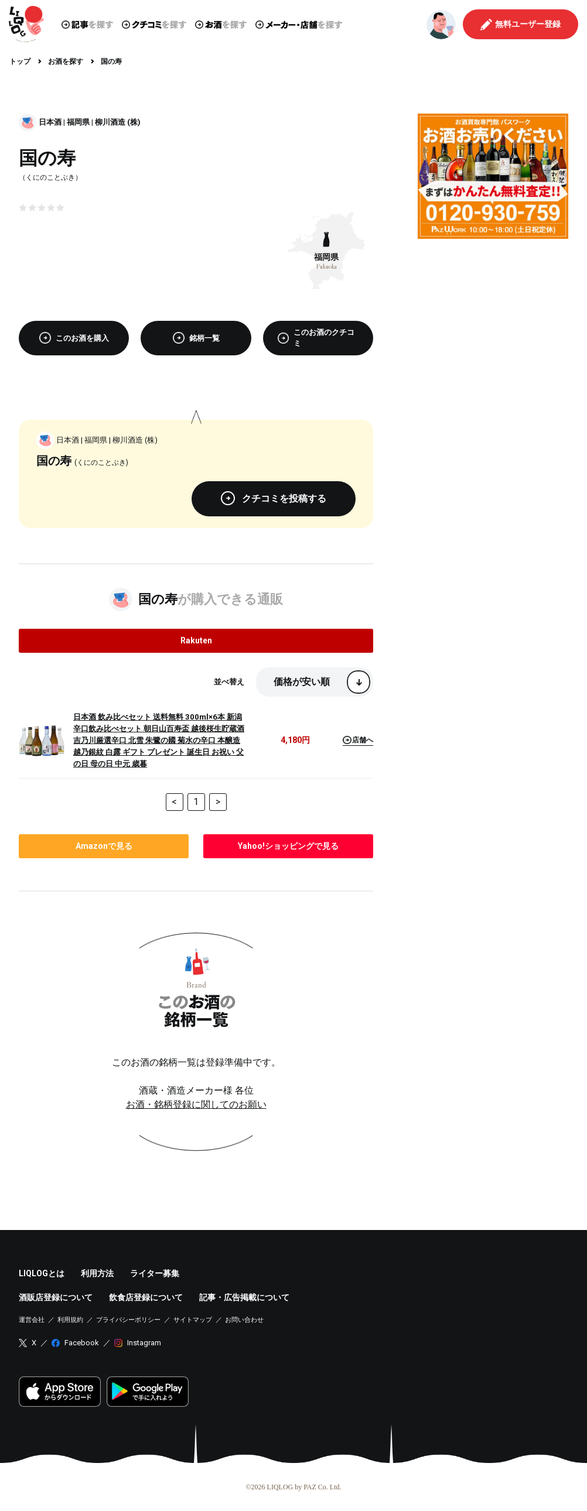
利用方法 (97, 1273)
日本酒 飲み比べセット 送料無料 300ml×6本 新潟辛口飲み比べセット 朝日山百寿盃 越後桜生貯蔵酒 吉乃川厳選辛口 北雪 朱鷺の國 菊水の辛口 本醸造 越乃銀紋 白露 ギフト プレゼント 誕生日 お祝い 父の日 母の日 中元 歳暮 (158, 740)
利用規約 (70, 1320)
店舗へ (358, 740)
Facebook (81, 1342)
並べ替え (229, 681)
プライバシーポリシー (128, 1320)
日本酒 (50, 122)
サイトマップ (192, 1320)
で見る (104, 846)
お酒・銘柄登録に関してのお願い (196, 1104)
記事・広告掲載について (244, 1297)
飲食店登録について (146, 1297)
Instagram (144, 1342)
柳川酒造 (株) (118, 122)
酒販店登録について (56, 1297)
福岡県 (78, 122)
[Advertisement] (493, 321)
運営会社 (32, 1320)
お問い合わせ (244, 1320)
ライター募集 (154, 1273)
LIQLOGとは (41, 1273)
